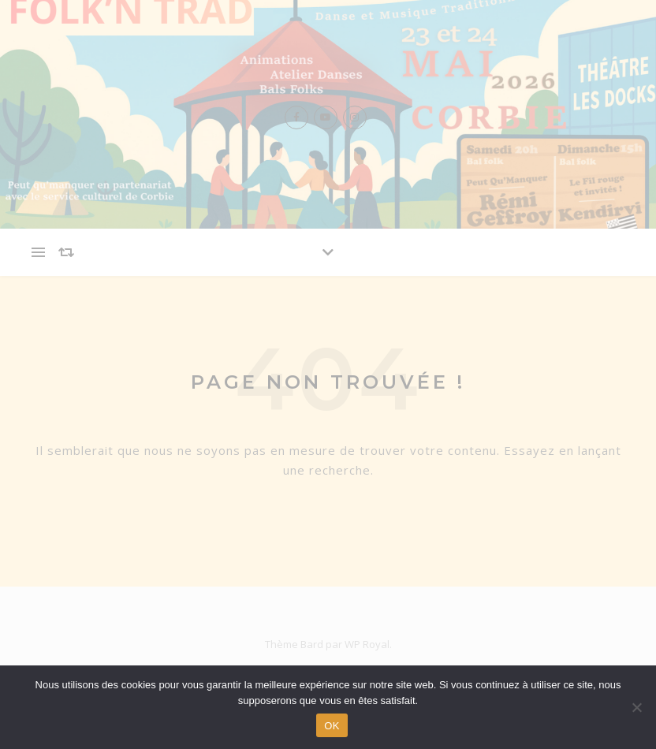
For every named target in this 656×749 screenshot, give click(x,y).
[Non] (636, 707)
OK (331, 726)
